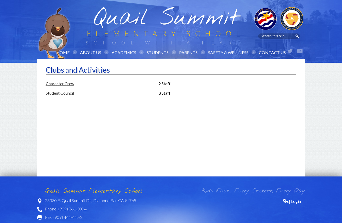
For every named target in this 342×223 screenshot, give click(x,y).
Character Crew (60, 83)
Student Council (60, 92)
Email (300, 51)
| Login (292, 201)
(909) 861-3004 (72, 208)
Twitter (290, 51)
